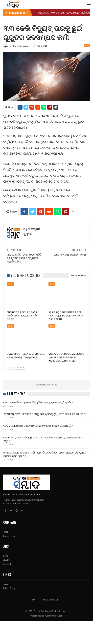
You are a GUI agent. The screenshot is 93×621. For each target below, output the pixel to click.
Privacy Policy (9, 536)
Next (20, 368)
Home (5, 555)
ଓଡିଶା (87, 45)
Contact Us (7, 564)
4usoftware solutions (54, 616)
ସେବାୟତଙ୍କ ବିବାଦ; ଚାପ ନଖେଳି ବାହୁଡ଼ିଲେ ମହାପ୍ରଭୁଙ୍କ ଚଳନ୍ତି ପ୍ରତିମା (38, 402)
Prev (11, 368)
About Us (7, 560)
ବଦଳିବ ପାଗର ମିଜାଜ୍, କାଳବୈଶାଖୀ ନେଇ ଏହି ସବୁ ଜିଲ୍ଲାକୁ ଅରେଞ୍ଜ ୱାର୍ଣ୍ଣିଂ (38, 425)
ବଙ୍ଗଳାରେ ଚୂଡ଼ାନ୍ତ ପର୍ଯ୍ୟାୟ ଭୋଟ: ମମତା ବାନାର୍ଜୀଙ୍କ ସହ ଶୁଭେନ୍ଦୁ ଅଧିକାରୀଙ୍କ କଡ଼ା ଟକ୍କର (43, 439)
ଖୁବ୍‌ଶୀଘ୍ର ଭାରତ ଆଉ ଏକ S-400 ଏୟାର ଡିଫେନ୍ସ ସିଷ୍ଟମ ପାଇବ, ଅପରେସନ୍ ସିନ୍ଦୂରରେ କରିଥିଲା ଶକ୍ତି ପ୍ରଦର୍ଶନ (44, 454)
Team (5, 531)
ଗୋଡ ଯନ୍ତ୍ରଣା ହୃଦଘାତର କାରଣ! (70, 254)
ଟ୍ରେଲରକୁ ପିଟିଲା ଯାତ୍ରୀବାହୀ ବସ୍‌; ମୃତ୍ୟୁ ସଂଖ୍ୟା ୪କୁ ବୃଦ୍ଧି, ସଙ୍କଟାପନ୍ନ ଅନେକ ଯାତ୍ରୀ (44, 414)
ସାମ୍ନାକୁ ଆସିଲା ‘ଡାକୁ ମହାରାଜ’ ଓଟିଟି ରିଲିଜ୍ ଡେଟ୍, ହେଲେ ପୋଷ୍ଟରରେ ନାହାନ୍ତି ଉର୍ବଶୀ (24, 258)
